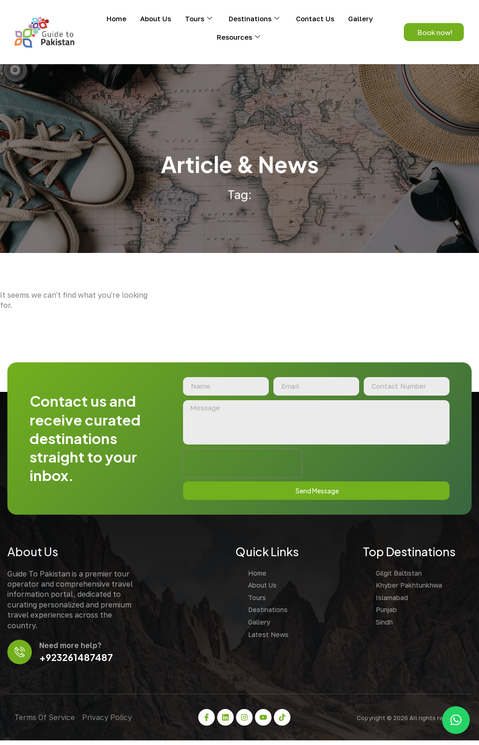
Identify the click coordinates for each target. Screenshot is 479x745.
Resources (238, 37)
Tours (198, 18)
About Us (155, 18)
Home (116, 18)
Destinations (254, 18)
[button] (456, 720)
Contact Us (315, 18)
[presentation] (239, 466)
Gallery (360, 18)
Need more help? (72, 649)
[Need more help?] (20, 656)
